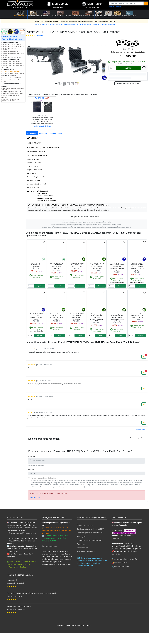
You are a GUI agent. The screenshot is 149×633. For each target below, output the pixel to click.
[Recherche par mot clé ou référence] (126, 3)
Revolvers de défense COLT (11, 61)
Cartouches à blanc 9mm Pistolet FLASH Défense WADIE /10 (97, 265)
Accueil (36, 24)
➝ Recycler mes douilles (16, 567)
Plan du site (81, 544)
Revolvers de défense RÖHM (11, 63)
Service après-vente (121, 567)
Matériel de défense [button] (20, 14)
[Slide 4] (68, 83)
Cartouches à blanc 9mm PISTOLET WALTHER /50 (76, 265)
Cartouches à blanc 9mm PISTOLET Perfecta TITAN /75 (137, 315)
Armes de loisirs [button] (34, 14)
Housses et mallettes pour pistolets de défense (10, 100)
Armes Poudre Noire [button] (75, 14)
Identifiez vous (57, 7)
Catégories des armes (85, 525)
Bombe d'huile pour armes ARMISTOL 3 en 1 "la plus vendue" (56, 265)
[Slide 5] (72, 83)
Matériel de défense (48, 24)
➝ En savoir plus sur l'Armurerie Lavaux (21, 533)
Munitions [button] (117, 14)
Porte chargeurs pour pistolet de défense (12, 89)
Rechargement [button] (108, 14)
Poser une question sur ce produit (127, 83)
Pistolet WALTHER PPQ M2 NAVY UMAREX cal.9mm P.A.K (36, 316)
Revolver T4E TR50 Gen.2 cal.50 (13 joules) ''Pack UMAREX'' (77, 316)
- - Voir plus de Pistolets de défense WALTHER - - (86, 217)
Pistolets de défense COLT (10, 52)
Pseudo (31, 469)
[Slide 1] (56, 83)
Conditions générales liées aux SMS (90, 533)
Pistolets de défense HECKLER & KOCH (12, 54)
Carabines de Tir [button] (46, 14)
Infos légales (81, 537)
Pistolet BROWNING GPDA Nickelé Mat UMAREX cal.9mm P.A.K (117, 266)
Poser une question (137, 438)
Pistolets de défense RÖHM (11, 57)
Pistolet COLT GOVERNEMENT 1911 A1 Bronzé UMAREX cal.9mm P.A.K (137, 266)
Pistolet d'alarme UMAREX (10, 71)
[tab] (32, 133)
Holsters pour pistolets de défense (10, 96)
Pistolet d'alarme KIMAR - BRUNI (13, 73)
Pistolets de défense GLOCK (11, 44)
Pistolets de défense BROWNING (8, 49)
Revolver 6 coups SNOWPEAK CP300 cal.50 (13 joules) (56, 316)
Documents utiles (83, 548)
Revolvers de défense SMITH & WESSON (12, 66)
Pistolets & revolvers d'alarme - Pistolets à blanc (74, 24)
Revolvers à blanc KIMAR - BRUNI (10, 80)
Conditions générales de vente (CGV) (90, 529)
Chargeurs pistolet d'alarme (11, 91)
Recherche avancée (115, 7)
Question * (32, 456)
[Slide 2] (60, 83)
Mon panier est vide (92, 7)
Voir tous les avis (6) (140, 429)
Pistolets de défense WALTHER (104, 24)
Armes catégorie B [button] (60, 14)
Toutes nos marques (49, 546)
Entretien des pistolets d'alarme (12, 93)
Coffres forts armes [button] (129, 14)
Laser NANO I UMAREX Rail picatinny (36, 265)
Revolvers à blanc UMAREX (11, 78)
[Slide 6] (77, 83)
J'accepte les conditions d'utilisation (43, 478)
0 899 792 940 (129, 530)
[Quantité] (146, 3)
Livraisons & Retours (121, 563)
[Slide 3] (64, 83)
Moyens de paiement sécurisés (125, 559)
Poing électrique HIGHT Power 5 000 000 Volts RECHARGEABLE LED (97, 317)
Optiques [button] (98, 14)
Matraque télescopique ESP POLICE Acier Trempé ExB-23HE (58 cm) (117, 317)
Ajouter (128, 68)
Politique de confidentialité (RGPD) (89, 540)
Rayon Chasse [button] (88, 14)
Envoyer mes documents (86, 552)
